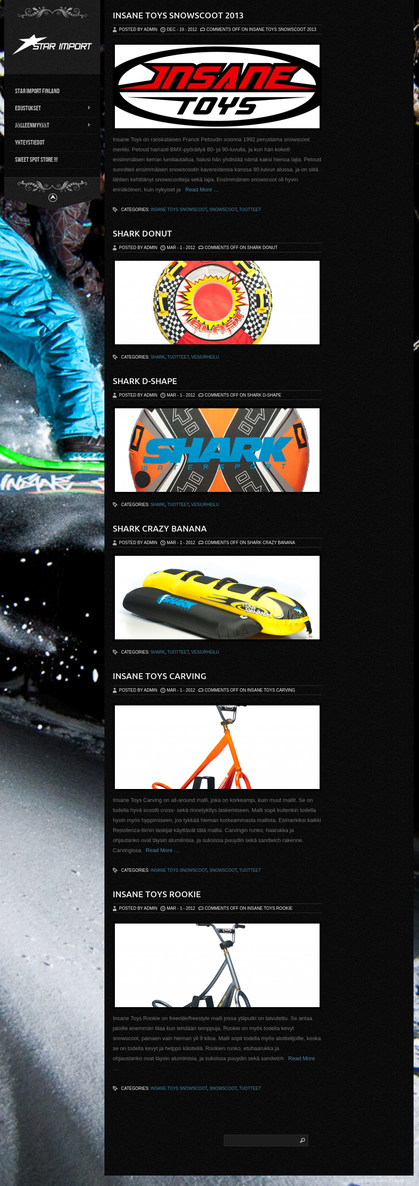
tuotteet (250, 209)
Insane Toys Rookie (157, 894)
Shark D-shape (145, 381)
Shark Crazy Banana (160, 528)
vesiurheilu (205, 357)
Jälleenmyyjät (49, 125)
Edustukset (49, 108)
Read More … (200, 189)
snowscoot (223, 209)
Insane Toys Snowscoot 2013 (178, 15)
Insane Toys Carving (159, 676)
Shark (157, 357)
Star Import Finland (37, 90)
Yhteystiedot (30, 142)
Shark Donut (142, 233)
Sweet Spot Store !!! (36, 159)
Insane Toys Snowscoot (178, 209)
